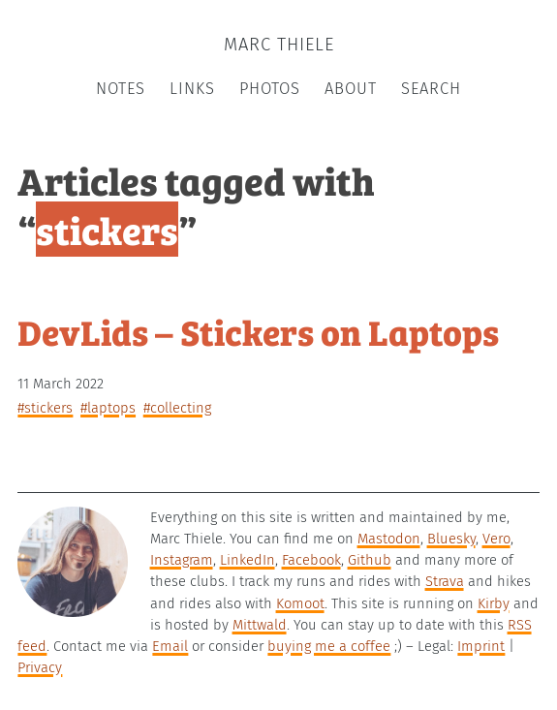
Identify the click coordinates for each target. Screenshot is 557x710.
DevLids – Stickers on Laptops (258, 330)
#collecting (177, 408)
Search (431, 88)
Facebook (311, 560)
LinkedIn (247, 560)
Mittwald (259, 624)
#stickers (45, 408)
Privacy (39, 667)
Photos (269, 88)
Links (192, 88)
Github (369, 560)
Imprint (481, 646)
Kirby (494, 603)
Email (170, 646)
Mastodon (388, 538)
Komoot (300, 603)
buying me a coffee (328, 646)
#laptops (108, 408)
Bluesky (451, 538)
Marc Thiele (279, 44)
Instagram (181, 560)
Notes (120, 88)
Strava (444, 581)
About (351, 88)
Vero (496, 538)
